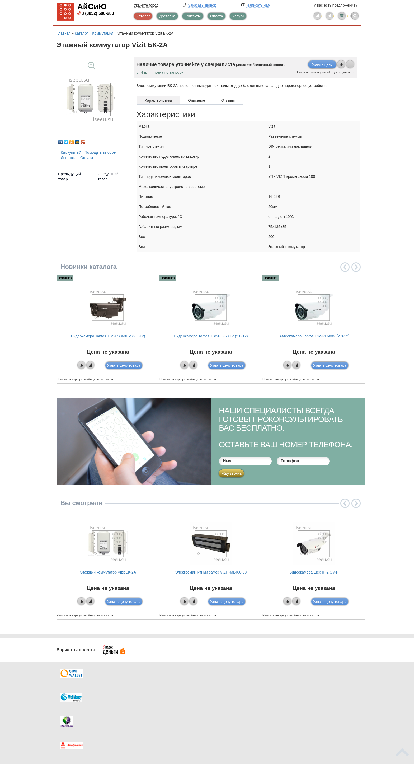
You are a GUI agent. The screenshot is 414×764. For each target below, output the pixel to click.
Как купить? (71, 152)
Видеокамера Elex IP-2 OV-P (313, 572)
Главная (63, 33)
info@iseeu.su (312, 714)
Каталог (143, 16)
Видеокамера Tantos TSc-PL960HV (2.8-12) (211, 336)
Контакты (193, 16)
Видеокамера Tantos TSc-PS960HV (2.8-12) (108, 336)
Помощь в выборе (100, 152)
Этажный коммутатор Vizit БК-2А (108, 572)
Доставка (167, 16)
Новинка (64, 278)
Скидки (73, 715)
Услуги (238, 16)
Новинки (229, 704)
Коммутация (102, 33)
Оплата (216, 16)
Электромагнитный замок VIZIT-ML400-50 (211, 572)
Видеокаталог (233, 694)
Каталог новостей (159, 694)
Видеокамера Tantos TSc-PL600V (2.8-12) (313, 336)
